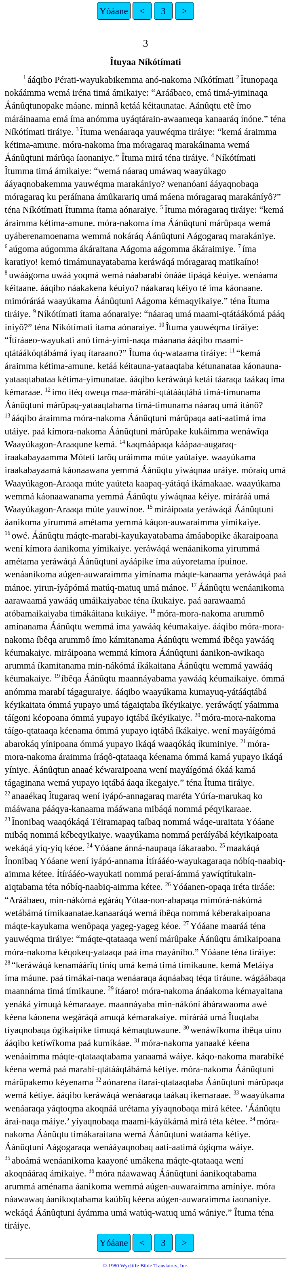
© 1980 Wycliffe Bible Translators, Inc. (145, 1265)
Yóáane (113, 11)
